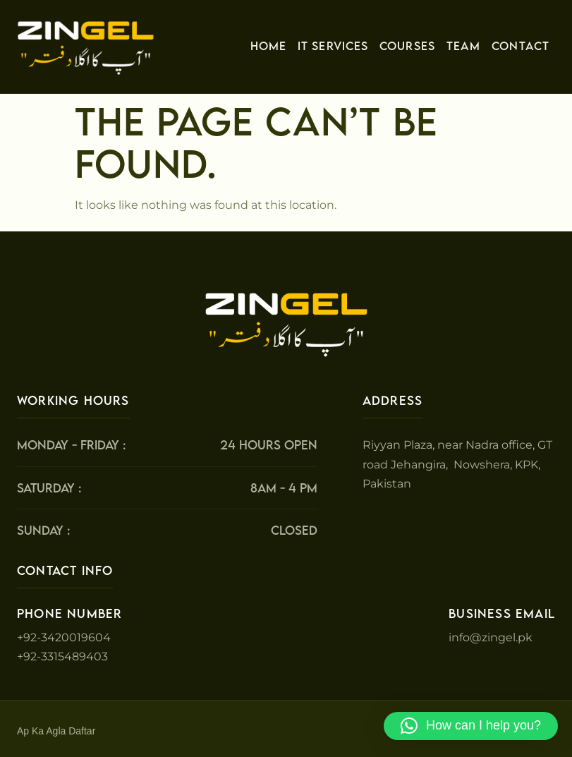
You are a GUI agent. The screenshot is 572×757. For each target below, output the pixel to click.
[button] (471, 726)
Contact (520, 46)
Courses (407, 46)
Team (463, 46)
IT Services (333, 46)
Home (268, 46)
